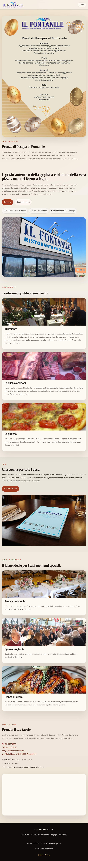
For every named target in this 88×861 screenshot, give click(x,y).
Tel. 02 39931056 (9, 744)
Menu (82, 5)
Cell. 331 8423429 (9, 747)
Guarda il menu (23, 202)
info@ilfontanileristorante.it (13, 751)
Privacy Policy (44, 855)
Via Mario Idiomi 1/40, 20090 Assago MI (19, 754)
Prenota (7, 202)
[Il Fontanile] (13, 4)
